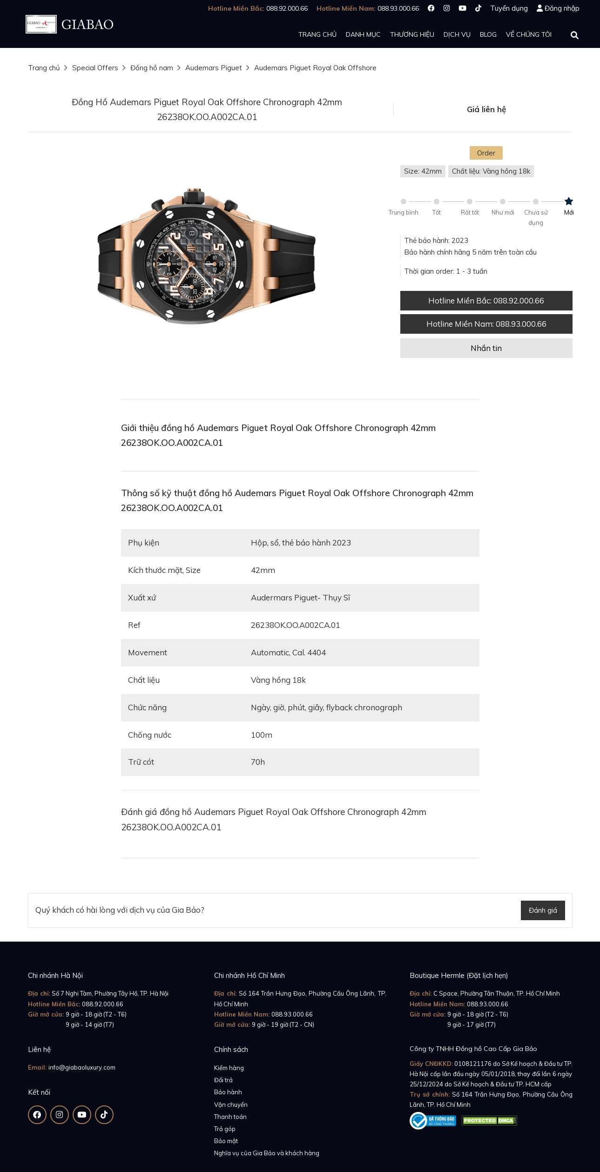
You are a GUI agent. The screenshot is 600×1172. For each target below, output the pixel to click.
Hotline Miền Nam (486, 324)
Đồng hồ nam (151, 67)
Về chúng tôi (529, 34)
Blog (488, 34)
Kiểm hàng (229, 1067)
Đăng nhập (562, 8)
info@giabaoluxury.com (81, 1067)
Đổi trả (223, 1080)
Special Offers (95, 67)
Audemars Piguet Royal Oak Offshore (315, 67)
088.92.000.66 (102, 1004)
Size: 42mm (423, 171)
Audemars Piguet (213, 67)
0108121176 (473, 1063)
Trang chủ (317, 34)
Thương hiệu (412, 34)
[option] (207, 265)
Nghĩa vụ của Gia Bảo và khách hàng (266, 1153)
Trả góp (225, 1128)
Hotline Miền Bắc (486, 300)
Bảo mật (226, 1141)
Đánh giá (543, 910)
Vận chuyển (231, 1104)
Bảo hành (228, 1092)
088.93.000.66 (292, 1014)
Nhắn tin (486, 348)
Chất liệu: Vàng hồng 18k (491, 171)
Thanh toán (230, 1116)
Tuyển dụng (509, 8)
